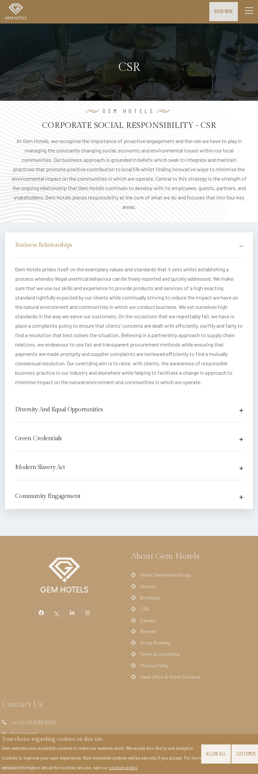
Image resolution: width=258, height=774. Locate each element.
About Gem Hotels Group (161, 575)
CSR (140, 609)
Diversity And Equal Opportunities (59, 409)
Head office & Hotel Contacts (166, 677)
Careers (144, 620)
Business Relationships (43, 244)
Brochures (146, 597)
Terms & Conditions (156, 654)
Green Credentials (38, 438)
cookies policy (123, 767)
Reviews (144, 631)
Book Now (223, 11)
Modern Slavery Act (40, 467)
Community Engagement (48, 496)
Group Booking (151, 642)
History (143, 586)
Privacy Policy (150, 665)
